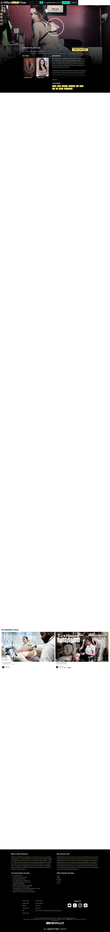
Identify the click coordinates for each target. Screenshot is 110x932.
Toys (53, 88)
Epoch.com (30, 919)
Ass (57, 88)
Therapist (61, 88)
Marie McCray (65, 664)
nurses (19, 864)
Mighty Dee (88, 860)
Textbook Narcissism (61, 663)
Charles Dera (28, 77)
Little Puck (67, 860)
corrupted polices (15, 858)
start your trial (80, 49)
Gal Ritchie (73, 860)
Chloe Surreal (94, 858)
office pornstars (83, 858)
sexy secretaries (35, 858)
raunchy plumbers (24, 858)
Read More (55, 79)
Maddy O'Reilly (5, 664)
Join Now (66, 2)
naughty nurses (29, 857)
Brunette (54, 86)
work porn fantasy (28, 862)
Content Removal (55, 920)
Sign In (74, 2)
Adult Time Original (68, 88)
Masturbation (64, 86)
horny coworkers (47, 857)
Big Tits (59, 86)
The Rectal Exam (6, 663)
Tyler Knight (12, 664)
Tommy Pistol (79, 860)
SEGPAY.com (69, 919)
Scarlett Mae (59, 664)
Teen (77, 86)
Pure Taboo (7, 666)
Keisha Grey (40, 77)
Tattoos (81, 86)
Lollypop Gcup (60, 860)
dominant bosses (38, 857)
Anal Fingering (72, 86)
